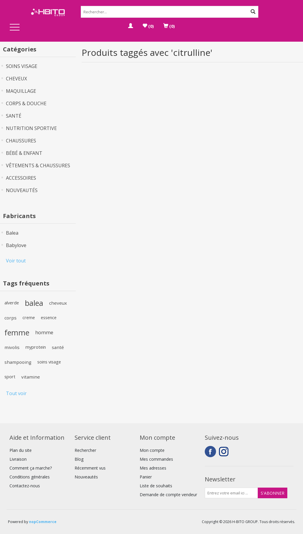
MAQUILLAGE (21, 91)
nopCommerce (43, 521)
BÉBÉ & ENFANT (24, 153)
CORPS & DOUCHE (26, 103)
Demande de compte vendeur (168, 494)
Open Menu (15, 27)
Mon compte (152, 450)
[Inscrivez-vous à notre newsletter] (231, 493)
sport (9, 376)
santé (58, 347)
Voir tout (16, 260)
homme (44, 332)
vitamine (30, 377)
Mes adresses (153, 468)
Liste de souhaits (156, 485)
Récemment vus (90, 468)
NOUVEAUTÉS (22, 190)
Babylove (16, 245)
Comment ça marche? (30, 468)
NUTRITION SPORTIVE (31, 128)
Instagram (224, 451)
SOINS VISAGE (21, 66)
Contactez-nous (24, 485)
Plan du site (20, 450)
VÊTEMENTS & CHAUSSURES (38, 165)
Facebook (210, 451)
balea (34, 302)
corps (10, 318)
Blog (79, 459)
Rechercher (85, 450)
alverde (11, 303)
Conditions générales (29, 477)
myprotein (35, 347)
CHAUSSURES (21, 140)
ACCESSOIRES (21, 178)
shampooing (17, 362)
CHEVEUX (16, 78)
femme (16, 332)
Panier (146, 477)
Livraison (18, 459)
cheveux (58, 303)
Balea (12, 233)
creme (28, 317)
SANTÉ (13, 116)
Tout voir (16, 393)
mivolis (12, 347)
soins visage (49, 362)
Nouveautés (86, 477)
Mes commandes (156, 459)
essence (49, 317)
